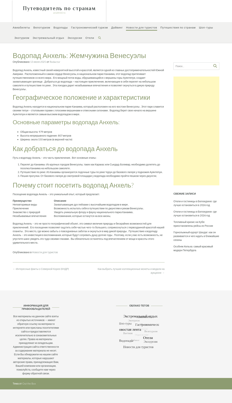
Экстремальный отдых (48, 38)
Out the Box (29, 383)
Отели (89, 38)
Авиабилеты (21, 28)
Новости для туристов (141, 28)
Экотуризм (21, 38)
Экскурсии (74, 38)
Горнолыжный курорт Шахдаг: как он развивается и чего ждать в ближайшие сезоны (196, 236)
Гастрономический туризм (89, 28)
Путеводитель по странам (59, 8)
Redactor (55, 61)
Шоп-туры (206, 28)
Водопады (60, 28)
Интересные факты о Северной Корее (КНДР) (41, 268)
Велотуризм (41, 28)
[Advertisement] (196, 131)
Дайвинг (117, 28)
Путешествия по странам (178, 28)
